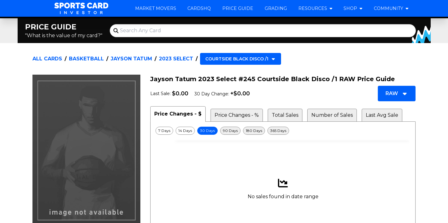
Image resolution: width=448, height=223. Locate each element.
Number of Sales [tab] (332, 115)
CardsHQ (199, 8)
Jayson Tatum (131, 59)
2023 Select (176, 59)
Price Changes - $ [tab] (178, 114)
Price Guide (237, 8)
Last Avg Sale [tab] (382, 115)
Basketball (86, 59)
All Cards (47, 59)
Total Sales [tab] (285, 115)
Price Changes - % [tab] (237, 115)
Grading (276, 8)
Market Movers (155, 8)
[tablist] (283, 114)
